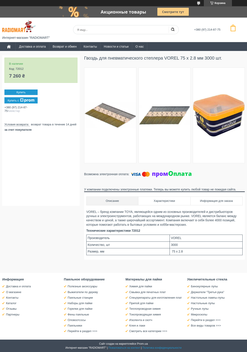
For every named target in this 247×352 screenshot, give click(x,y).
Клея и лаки (137, 325)
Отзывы (11, 308)
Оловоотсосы (77, 320)
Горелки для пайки (80, 308)
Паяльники (75, 325)
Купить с (21, 100)
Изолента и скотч (140, 320)
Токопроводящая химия (145, 314)
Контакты (90, 46)
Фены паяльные (78, 314)
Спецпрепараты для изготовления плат (155, 297)
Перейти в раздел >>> (82, 331)
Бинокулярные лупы (204, 286)
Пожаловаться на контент (124, 347)
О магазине (13, 292)
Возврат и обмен (65, 46)
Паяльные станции (80, 297)
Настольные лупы (203, 303)
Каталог (11, 303)
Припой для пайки (141, 303)
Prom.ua (142, 343)
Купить (20, 92)
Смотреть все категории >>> (148, 331)
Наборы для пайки (80, 303)
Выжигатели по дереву (83, 292)
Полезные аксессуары (82, 286)
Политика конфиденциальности (161, 347)
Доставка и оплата (32, 46)
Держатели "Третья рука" (207, 292)
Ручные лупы (200, 308)
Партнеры (12, 314)
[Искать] (173, 30)
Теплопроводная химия (144, 308)
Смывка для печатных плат (147, 292)
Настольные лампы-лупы (208, 297)
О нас (139, 46)
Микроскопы (199, 314)
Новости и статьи (116, 46)
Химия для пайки (140, 286)
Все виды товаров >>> (206, 325)
